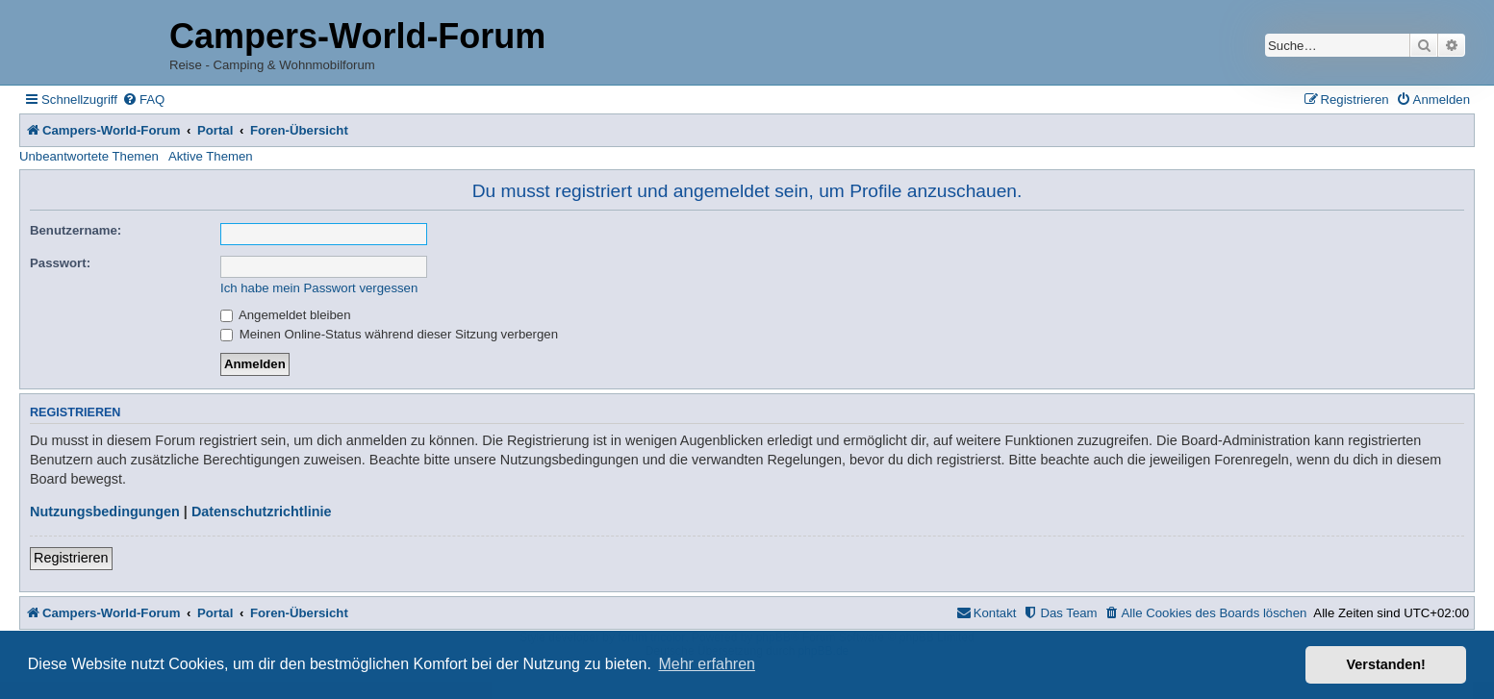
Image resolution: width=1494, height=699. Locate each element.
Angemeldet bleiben (285, 315)
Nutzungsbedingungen (105, 511)
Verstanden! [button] (1386, 664)
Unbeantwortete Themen (89, 156)
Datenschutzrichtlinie (261, 511)
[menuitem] (143, 99)
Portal (215, 130)
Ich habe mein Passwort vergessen (319, 288)
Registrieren (71, 557)
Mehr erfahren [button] (706, 664)
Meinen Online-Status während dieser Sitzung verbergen (389, 334)
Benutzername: (75, 230)
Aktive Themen (210, 156)
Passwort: (60, 263)
